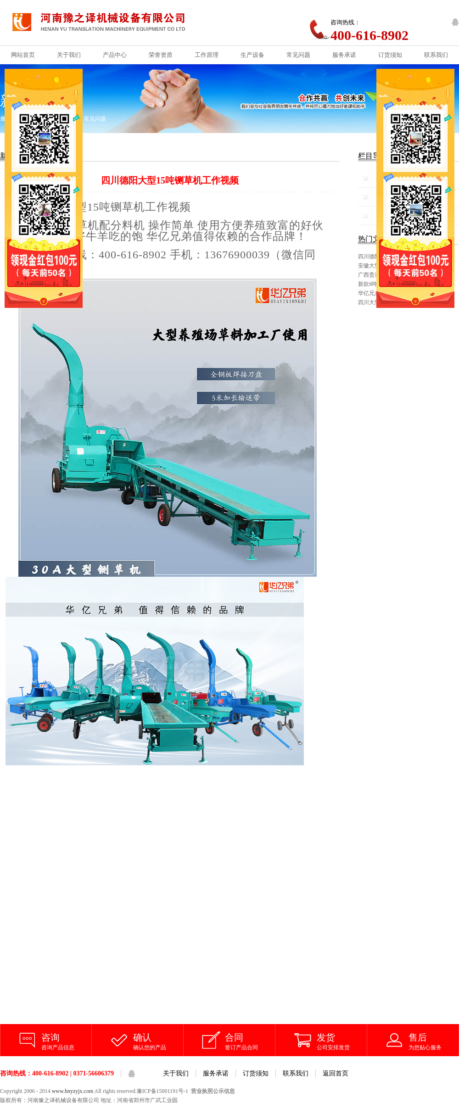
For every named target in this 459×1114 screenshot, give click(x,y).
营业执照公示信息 (213, 1091)
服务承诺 (216, 1073)
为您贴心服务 (434, 1041)
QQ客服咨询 (455, 22)
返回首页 (335, 1073)
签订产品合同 (250, 1041)
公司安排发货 (342, 1041)
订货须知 (256, 1073)
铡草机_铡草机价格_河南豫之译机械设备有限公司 (106, 22)
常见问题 (95, 119)
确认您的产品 (158, 1041)
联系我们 (295, 1073)
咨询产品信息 (66, 1041)
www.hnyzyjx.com (73, 1091)
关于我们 (176, 1073)
